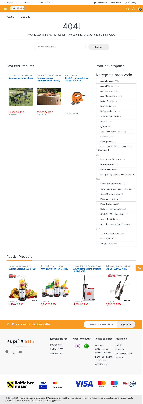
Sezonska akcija (105, 219)
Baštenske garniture (16, 75)
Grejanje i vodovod (107, 116)
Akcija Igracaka (105, 81)
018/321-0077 (12, 3)
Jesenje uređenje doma (109, 131)
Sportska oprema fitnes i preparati (113, 224)
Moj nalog (130, 3)
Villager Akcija (104, 243)
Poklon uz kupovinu (107, 199)
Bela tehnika (103, 106)
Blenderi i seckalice (23, 266)
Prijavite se (126, 324)
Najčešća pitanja (102, 364)
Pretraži (98, 47)
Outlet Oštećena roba (108, 194)
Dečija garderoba (106, 111)
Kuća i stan (103, 136)
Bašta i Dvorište (105, 101)
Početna (10, 17)
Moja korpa (116, 3)
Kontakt (118, 345)
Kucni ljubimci (104, 141)
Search (127, 8)
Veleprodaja (120, 357)
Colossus (110, 266)
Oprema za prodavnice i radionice (113, 189)
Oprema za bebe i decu (109, 183)
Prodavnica (100, 3)
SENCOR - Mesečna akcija (110, 214)
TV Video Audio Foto (107, 233)
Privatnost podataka (124, 353)
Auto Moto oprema (106, 96)
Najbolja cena (104, 169)
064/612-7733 (28, 3)
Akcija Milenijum (105, 86)
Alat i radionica (105, 91)
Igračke (101, 126)
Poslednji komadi (106, 204)
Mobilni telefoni (105, 164)
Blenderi (12, 266)
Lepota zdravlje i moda (108, 159)
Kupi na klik (12, 398)
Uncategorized (105, 238)
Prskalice (91, 266)
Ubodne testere (71, 75)
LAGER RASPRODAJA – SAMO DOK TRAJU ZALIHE (114, 148)
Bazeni (39, 75)
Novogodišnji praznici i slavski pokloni (115, 174)
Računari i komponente (108, 209)
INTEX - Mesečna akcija (52, 75)
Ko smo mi (119, 349)
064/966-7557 (45, 3)
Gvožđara (102, 121)
